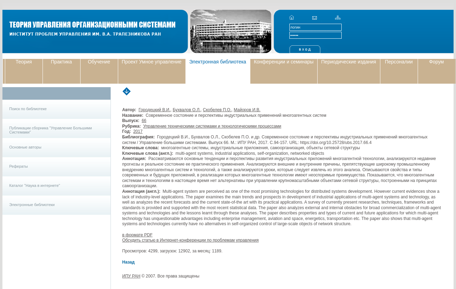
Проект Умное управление (152, 61)
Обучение (99, 61)
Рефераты (18, 166)
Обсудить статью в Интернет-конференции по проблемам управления (190, 240)
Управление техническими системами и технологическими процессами (212, 126)
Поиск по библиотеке (28, 109)
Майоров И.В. (247, 109)
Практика (61, 61)
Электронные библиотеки (32, 205)
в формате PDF (137, 235)
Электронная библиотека (217, 61)
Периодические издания (348, 61)
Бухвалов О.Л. (186, 109)
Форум (436, 61)
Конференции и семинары (283, 61)
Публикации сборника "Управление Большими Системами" (50, 130)
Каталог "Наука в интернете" (34, 185)
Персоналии (399, 61)
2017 (138, 131)
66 (144, 120)
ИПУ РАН (131, 276)
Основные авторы (25, 147)
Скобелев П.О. (217, 109)
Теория (24, 61)
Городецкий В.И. (154, 109)
